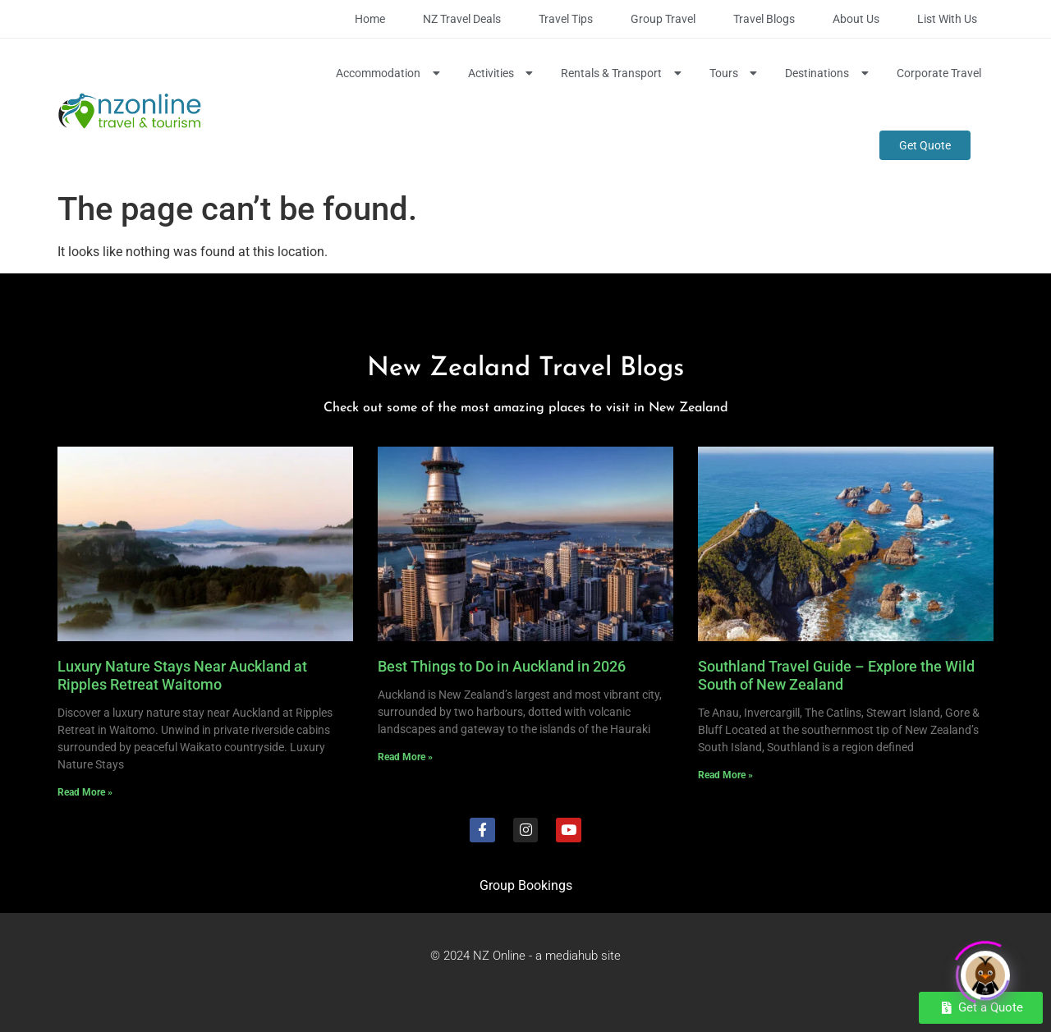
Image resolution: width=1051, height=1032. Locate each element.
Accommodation (389, 73)
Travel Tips (566, 18)
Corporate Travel (939, 73)
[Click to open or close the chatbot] (985, 971)
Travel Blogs (764, 18)
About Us (856, 18)
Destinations (828, 73)
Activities (502, 73)
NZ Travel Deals (462, 18)
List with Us (947, 18)
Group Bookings (526, 885)
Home (370, 18)
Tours (735, 73)
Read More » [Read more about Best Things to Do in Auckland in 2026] (405, 757)
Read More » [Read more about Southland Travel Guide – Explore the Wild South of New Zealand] (725, 775)
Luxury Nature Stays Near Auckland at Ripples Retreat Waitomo (182, 675)
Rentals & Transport (623, 73)
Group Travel (663, 18)
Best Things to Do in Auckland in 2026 (502, 666)
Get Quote (925, 145)
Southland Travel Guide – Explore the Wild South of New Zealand (836, 675)
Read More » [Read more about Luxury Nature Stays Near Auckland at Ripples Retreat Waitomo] (84, 792)
